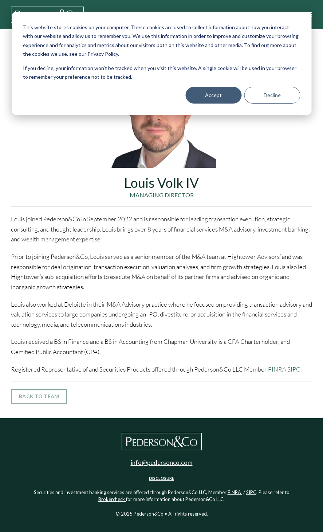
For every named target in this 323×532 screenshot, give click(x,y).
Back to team (39, 396)
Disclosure (161, 478)
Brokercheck (112, 499)
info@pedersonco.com (162, 462)
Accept (213, 95)
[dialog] (161, 63)
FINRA (277, 369)
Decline (272, 95)
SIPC (293, 369)
